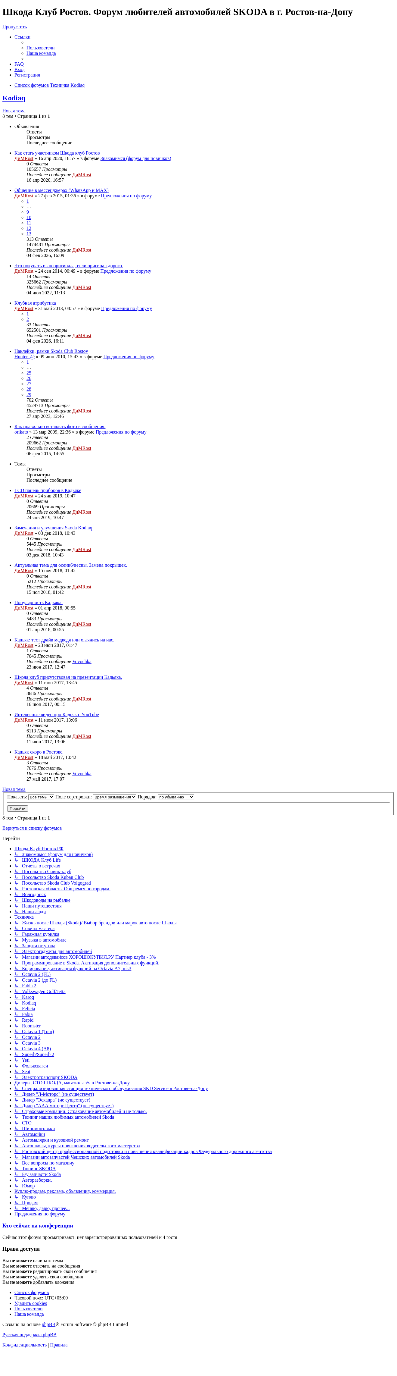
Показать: (30, 796)
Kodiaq (13, 98)
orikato (21, 431)
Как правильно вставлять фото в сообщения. (59, 426)
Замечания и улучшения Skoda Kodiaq (53, 527)
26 (28, 378)
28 (28, 389)
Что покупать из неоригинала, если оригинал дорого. (68, 265)
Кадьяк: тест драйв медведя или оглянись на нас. (64, 639)
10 (28, 217)
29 (28, 394)
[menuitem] (40, 47)
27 (28, 383)
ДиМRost (23, 158)
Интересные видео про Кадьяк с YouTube (56, 714)
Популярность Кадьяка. (38, 602)
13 (28, 233)
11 (28, 222)
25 (28, 372)
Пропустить (14, 26)
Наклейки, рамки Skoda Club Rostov (51, 351)
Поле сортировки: (95, 796)
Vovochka (81, 661)
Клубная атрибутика (35, 303)
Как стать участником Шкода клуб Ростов (57, 152)
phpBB (48, 1324)
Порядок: (166, 796)
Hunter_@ (24, 356)
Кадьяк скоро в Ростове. (39, 751)
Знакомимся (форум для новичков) (136, 158)
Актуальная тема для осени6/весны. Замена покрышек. (70, 565)
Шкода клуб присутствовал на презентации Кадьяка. (68, 677)
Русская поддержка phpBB (29, 1334)
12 (28, 228)
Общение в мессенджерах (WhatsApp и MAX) (61, 190)
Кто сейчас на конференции (37, 1225)
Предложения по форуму (126, 195)
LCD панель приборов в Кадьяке (47, 490)
